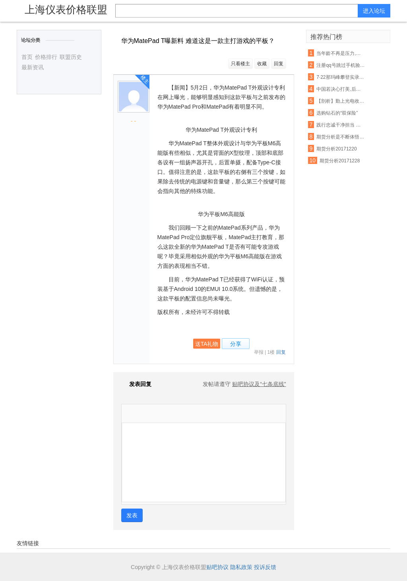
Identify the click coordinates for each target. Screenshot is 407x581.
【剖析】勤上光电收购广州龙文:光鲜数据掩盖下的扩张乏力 (340, 101)
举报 (259, 352)
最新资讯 (32, 67)
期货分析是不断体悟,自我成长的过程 (340, 137)
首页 (27, 57)
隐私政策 (241, 567)
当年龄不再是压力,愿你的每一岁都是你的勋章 (340, 53)
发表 (132, 515)
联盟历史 (71, 57)
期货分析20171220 (336, 149)
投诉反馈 (265, 567)
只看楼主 (240, 63)
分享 (235, 344)
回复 (278, 63)
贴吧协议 (217, 567)
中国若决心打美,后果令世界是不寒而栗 (340, 89)
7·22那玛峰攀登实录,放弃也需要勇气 (340, 77)
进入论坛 (374, 11)
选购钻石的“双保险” (337, 113)
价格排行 (46, 57)
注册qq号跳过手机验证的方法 (340, 65)
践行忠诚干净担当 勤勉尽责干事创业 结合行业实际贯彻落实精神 (340, 125)
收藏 (262, 63)
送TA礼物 (207, 344)
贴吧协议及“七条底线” (259, 384)
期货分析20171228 (340, 161)
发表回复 (136, 384)
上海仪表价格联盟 (66, 10)
